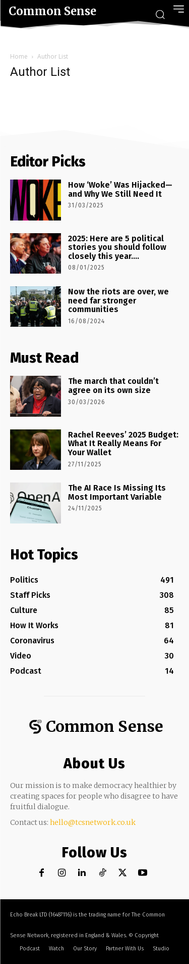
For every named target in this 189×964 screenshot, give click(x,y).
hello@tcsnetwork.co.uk (93, 822)
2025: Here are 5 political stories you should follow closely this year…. (117, 247)
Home (19, 56)
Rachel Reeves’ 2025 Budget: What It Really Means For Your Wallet (123, 443)
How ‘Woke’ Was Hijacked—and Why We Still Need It (120, 189)
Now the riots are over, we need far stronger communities (118, 300)
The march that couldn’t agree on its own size (113, 385)
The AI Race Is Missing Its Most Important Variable (117, 492)
